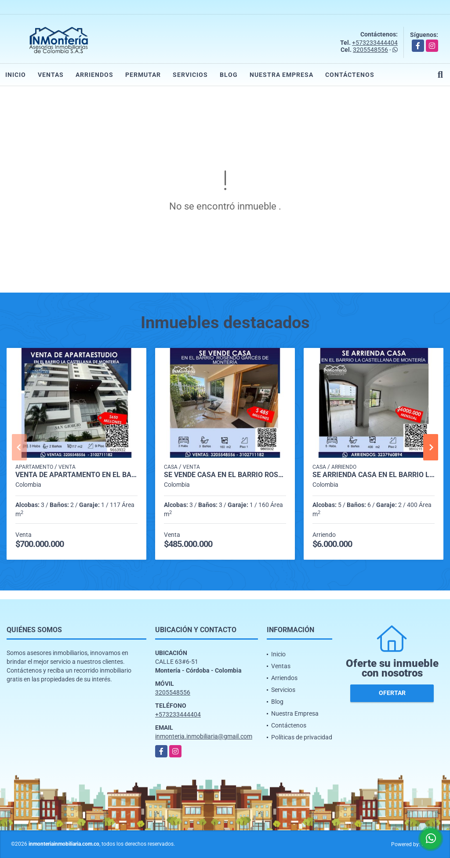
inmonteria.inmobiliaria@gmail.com (203, 736)
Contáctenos (349, 74)
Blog (229, 74)
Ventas (51, 74)
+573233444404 (375, 42)
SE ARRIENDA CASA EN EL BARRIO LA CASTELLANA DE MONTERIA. (373, 474)
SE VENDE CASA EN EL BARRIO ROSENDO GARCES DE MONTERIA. (225, 474)
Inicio (15, 74)
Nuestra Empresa (281, 74)
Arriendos (94, 74)
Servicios (190, 74)
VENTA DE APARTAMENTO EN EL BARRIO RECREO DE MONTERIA (76, 474)
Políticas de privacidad (301, 737)
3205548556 (370, 49)
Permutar (143, 74)
